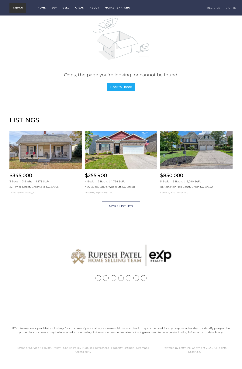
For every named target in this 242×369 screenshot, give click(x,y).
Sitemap (141, 348)
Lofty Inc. (185, 348)
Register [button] (213, 7)
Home (42, 7)
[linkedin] (106, 278)
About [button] (94, 7)
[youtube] (136, 278)
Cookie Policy (72, 348)
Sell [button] (66, 7)
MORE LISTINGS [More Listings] (121, 206)
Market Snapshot (118, 7)
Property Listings (122, 348)
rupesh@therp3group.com (121, 311)
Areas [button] (79, 7)
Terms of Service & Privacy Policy (39, 348)
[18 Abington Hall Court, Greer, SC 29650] (196, 150)
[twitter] (113, 278)
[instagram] (128, 278)
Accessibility (83, 351)
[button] (17, 8)
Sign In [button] (231, 7)
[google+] (144, 278)
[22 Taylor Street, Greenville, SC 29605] (45, 150)
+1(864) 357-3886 (121, 304)
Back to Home (121, 87)
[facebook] (98, 278)
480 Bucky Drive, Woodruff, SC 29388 (110, 186)
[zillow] (121, 278)
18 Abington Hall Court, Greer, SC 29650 (186, 186)
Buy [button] (54, 7)
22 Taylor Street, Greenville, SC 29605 (34, 186)
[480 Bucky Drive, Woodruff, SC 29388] (121, 150)
